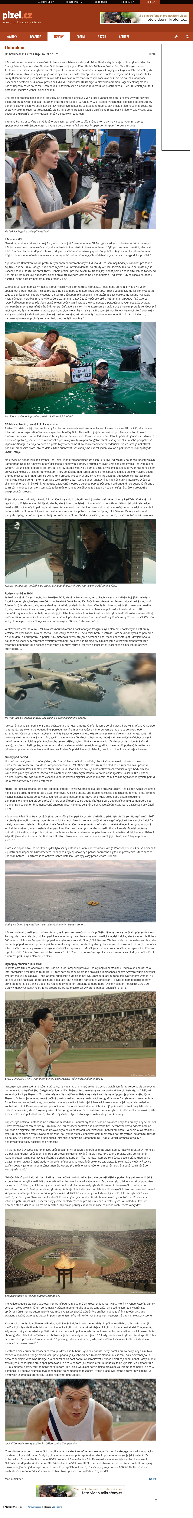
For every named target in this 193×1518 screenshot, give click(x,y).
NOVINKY (12, 36)
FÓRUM (81, 36)
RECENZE (35, 36)
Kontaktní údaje (34, 1507)
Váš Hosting (57, 1507)
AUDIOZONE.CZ (46, 2)
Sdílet (152, 1478)
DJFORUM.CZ (101, 2)
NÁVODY (59, 36)
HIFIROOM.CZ (127, 2)
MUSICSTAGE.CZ (74, 2)
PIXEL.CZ (150, 2)
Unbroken (14, 47)
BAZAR (102, 36)
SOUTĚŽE (124, 36)
